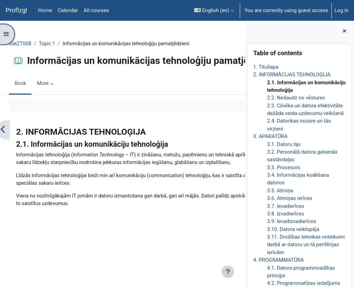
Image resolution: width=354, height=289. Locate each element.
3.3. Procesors (283, 167)
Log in (341, 10)
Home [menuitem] (45, 10)
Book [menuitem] (36, 107)
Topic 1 (63, 44)
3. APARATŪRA (270, 136)
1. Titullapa (265, 67)
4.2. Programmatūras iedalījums (303, 283)
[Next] (237, 152)
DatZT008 (36, 44)
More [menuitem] (59, 107)
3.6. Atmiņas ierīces (289, 198)
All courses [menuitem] (96, 10)
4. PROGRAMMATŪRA (278, 260)
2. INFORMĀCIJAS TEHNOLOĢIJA (291, 74)
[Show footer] (228, 272)
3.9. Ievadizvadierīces (291, 221)
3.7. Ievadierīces (285, 206)
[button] (214, 10)
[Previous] (18, 152)
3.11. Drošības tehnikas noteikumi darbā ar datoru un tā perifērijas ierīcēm (306, 245)
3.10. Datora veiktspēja (293, 229)
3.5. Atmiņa (280, 190)
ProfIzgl (16, 10)
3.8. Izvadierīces (285, 214)
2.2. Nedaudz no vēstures (296, 98)
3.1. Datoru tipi (283, 144)
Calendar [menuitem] (68, 10)
